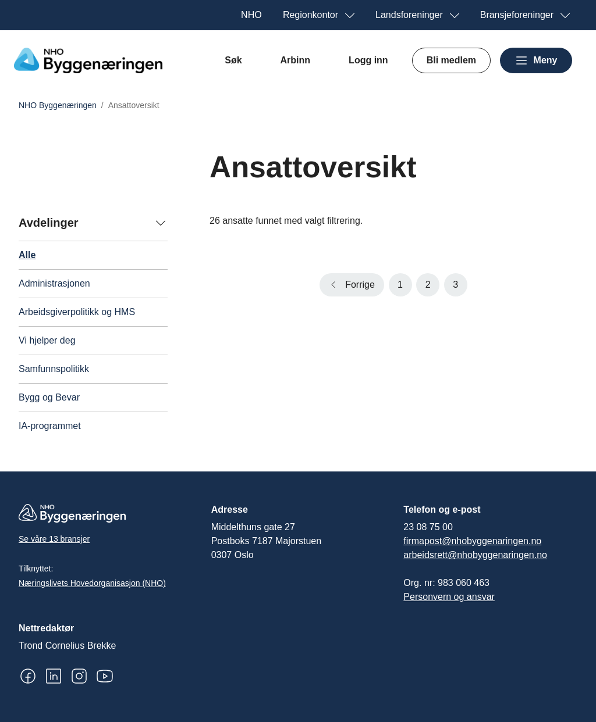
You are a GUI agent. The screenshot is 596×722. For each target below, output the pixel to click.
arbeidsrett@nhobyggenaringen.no (475, 555)
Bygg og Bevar (49, 397)
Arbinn (296, 60)
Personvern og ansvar (449, 597)
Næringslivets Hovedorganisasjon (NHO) (92, 583)
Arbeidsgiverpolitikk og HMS (77, 312)
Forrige (360, 284)
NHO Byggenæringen (58, 105)
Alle (27, 255)
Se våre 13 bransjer (54, 539)
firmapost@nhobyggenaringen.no (472, 541)
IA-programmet (50, 426)
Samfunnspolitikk (54, 369)
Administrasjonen (54, 283)
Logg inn (368, 60)
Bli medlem (451, 60)
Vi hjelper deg (47, 340)
